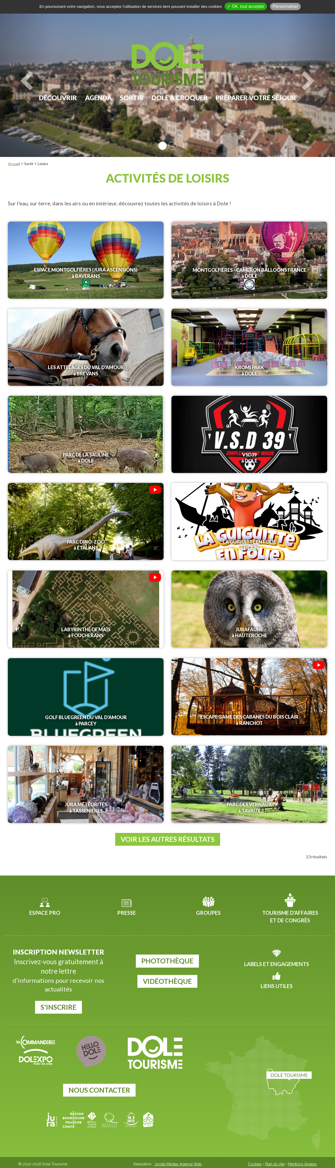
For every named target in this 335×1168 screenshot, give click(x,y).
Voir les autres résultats (168, 837)
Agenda (98, 97)
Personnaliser (285, 6)
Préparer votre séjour (256, 97)
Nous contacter (99, 1088)
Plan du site (274, 1162)
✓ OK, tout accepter (245, 6)
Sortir (131, 97)
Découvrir (58, 97)
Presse (126, 911)
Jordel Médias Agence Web (178, 1162)
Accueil (14, 163)
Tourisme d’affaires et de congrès (290, 915)
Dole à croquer (180, 97)
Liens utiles (277, 984)
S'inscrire (58, 1005)
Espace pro (44, 911)
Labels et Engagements (276, 962)
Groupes (208, 911)
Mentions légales (302, 1162)
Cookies (255, 1162)
